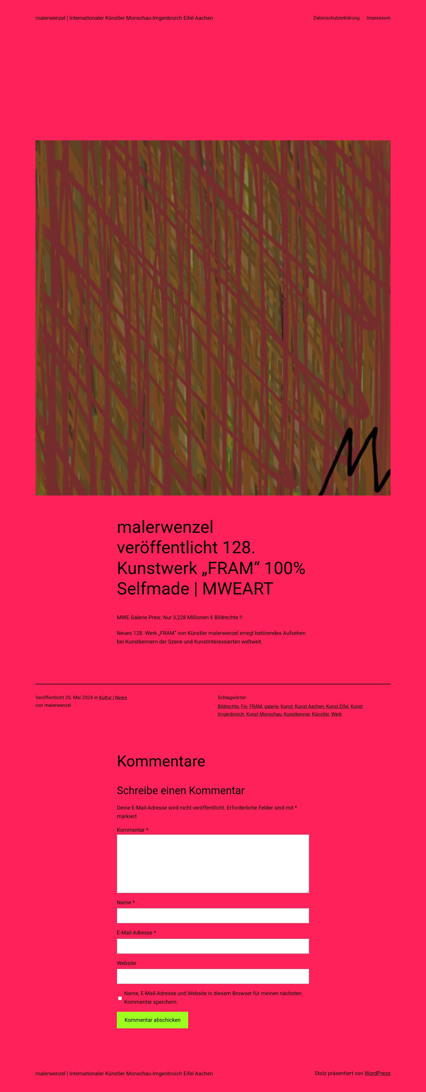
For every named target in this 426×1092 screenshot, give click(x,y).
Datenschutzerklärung (337, 18)
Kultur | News (113, 697)
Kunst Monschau (264, 714)
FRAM (255, 706)
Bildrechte (228, 706)
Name (126, 902)
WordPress (377, 1073)
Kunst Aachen (309, 706)
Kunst (286, 706)
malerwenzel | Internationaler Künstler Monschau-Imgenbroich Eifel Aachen (124, 18)
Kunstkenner (297, 714)
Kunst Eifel (337, 706)
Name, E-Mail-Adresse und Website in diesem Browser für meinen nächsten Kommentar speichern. (213, 997)
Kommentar (132, 830)
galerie (271, 706)
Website (126, 963)
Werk (336, 714)
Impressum (379, 18)
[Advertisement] (213, 98)
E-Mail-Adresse (136, 932)
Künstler (320, 714)
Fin (244, 706)
